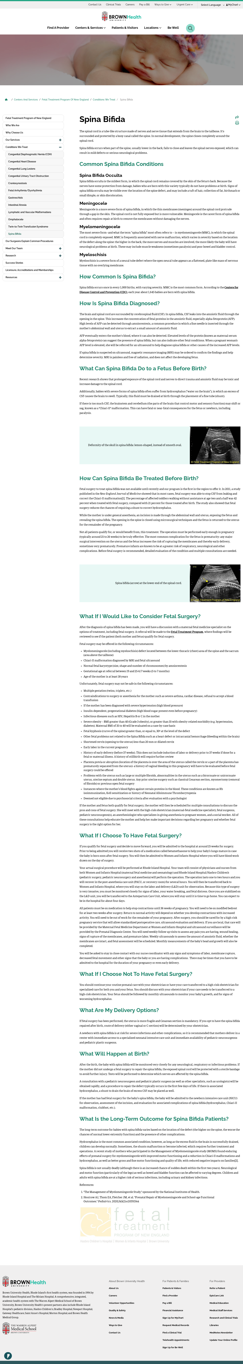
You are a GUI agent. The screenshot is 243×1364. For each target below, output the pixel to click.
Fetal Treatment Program (187, 632)
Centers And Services (26, 99)
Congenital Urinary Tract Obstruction (28, 176)
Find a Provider (170, 1295)
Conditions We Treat (104, 99)
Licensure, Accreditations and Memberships (29, 270)
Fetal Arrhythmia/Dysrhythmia (25, 190)
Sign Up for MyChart (173, 1318)
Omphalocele (15, 219)
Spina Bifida (14, 234)
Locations (152, 27)
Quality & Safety (117, 1310)
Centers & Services (90, 27)
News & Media (116, 1318)
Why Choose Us (14, 132)
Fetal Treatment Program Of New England (65, 99)
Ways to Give (162, 4)
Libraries (214, 1325)
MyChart (233, 4)
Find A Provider (58, 27)
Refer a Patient (217, 1288)
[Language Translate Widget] (211, 5)
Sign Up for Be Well (173, 1347)
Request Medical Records (176, 1325)
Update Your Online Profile (223, 1340)
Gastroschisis (15, 197)
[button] (60, 140)
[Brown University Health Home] (6, 100)
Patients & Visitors (125, 27)
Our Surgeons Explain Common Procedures (29, 241)
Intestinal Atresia (17, 205)
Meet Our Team (14, 248)
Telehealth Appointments (176, 1340)
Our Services (13, 139)
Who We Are (12, 125)
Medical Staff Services (221, 1310)
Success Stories (14, 262)
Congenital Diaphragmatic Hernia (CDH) (30, 154)
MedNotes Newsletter (221, 1332)
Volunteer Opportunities (121, 1303)
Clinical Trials (113, 4)
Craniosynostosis (17, 183)
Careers (130, 4)
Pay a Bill (144, 4)
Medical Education (219, 1303)
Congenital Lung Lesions (21, 168)
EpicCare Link (217, 1295)
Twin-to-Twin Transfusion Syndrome (28, 226)
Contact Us (94, 4)
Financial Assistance (173, 1310)
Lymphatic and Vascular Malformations (29, 212)
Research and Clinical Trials (224, 1318)
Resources (11, 277)
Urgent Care (185, 4)
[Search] (190, 28)
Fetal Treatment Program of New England (28, 118)
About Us (113, 1288)
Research (11, 255)
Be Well (173, 27)
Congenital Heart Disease (22, 161)
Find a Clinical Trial (172, 1332)
